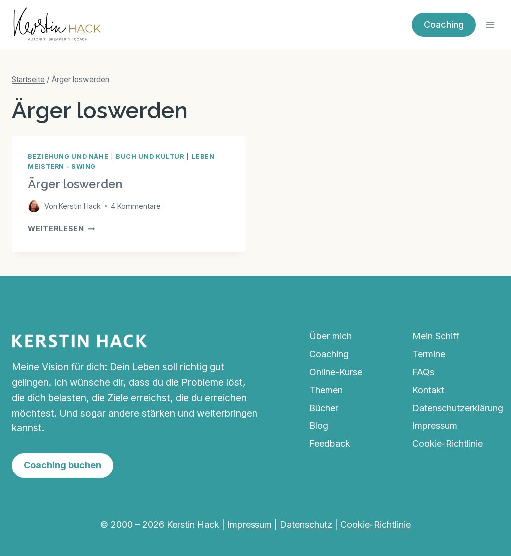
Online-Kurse (335, 372)
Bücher (323, 408)
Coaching (444, 24)
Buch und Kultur (150, 156)
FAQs (423, 372)
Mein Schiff (435, 336)
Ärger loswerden (75, 184)
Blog (318, 425)
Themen (326, 390)
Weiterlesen (61, 228)
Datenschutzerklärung (455, 408)
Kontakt (428, 390)
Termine (428, 354)
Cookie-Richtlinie (447, 443)
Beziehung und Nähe (68, 156)
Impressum (434, 425)
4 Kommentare (136, 206)
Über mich (330, 336)
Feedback (329, 443)
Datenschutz (306, 524)
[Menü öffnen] (490, 24)
